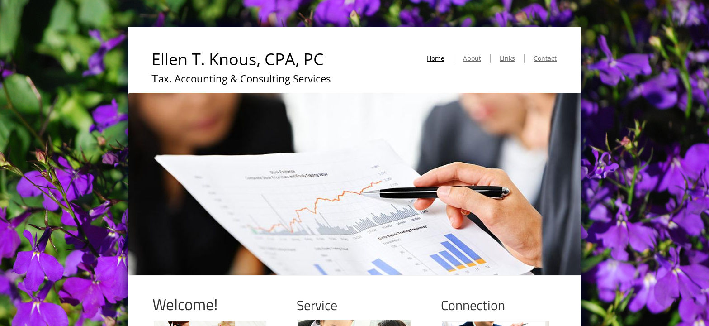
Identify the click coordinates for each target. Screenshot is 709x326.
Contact (545, 58)
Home (435, 58)
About (472, 58)
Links (507, 58)
